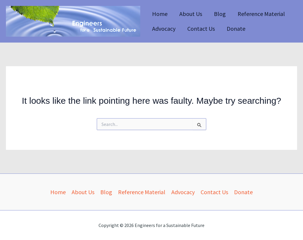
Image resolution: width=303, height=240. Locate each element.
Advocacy (163, 28)
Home (159, 13)
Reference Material (261, 13)
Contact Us (201, 28)
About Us (190, 13)
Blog (220, 13)
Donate (236, 28)
